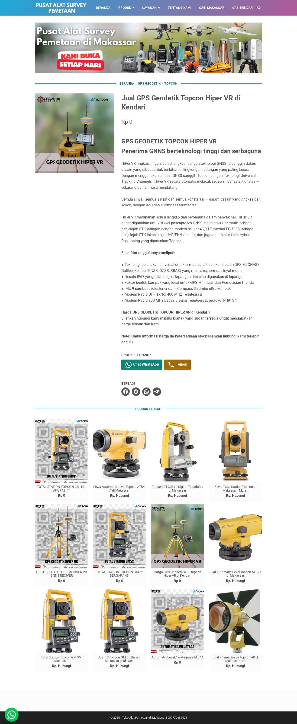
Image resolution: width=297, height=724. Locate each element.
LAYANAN (149, 8)
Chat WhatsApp (142, 364)
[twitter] (136, 391)
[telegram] (157, 391)
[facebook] (125, 391)
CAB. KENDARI (243, 8)
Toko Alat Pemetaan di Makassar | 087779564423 (154, 717)
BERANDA (103, 8)
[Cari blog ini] (259, 8)
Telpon (177, 364)
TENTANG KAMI (179, 8)
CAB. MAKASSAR (211, 8)
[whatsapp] (146, 391)
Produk (124, 8)
